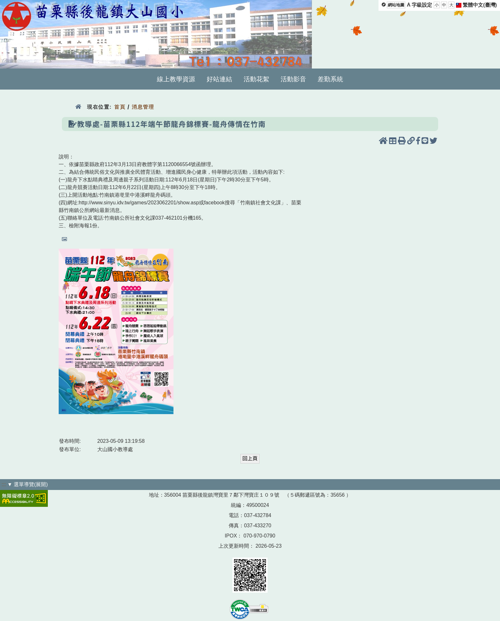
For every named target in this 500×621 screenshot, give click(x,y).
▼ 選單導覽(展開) (27, 484)
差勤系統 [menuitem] (330, 79)
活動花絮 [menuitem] (256, 79)
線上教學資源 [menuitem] (176, 79)
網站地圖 (396, 5)
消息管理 (143, 107)
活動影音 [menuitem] (293, 79)
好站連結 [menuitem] (219, 79)
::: (4, 484)
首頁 (119, 107)
